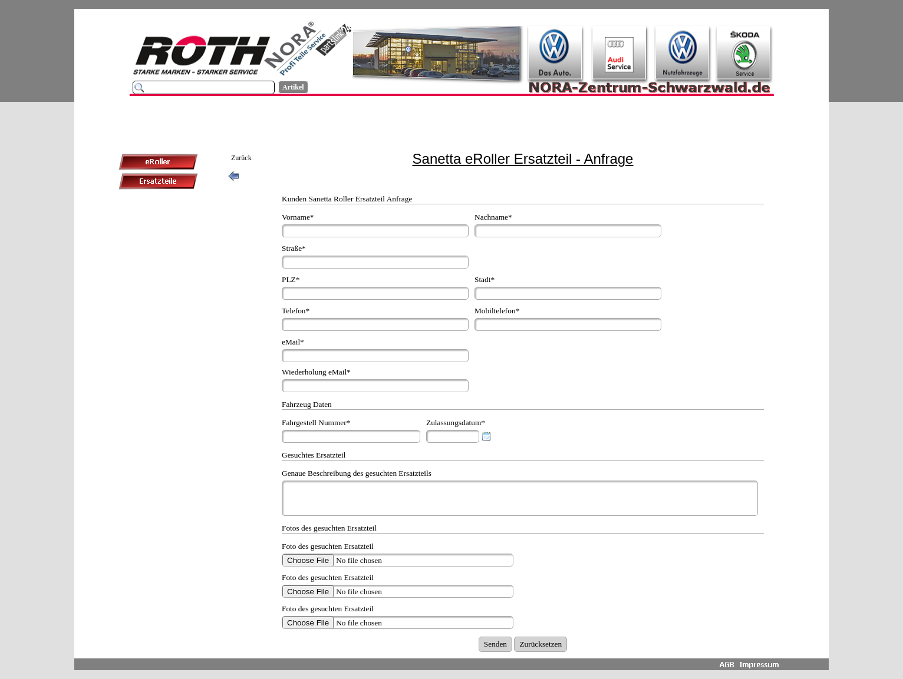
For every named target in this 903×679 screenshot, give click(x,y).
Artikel (293, 87)
